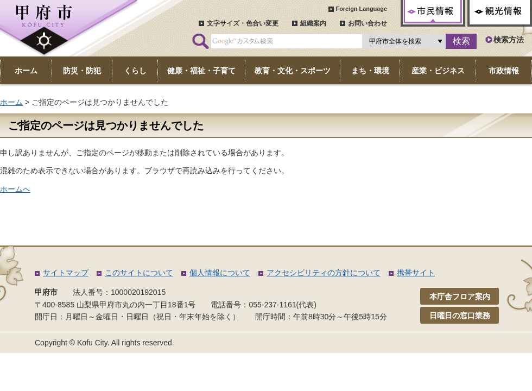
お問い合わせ (367, 23)
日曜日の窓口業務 (459, 315)
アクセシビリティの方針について (324, 272)
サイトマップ (65, 272)
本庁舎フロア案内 (459, 296)
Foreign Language (361, 8)
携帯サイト (416, 272)
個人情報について (219, 272)
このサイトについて (139, 272)
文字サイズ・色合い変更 (242, 23)
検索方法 (508, 39)
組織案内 (313, 23)
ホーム (11, 102)
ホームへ (15, 189)
